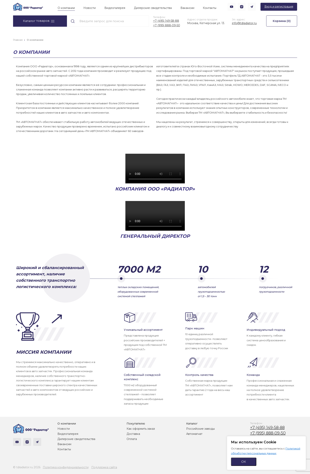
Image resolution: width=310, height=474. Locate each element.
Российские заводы (200, 428)
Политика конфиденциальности (66, 467)
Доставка (133, 434)
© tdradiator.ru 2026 (26, 467)
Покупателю (136, 423)
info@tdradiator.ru (244, 23)
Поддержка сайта (104, 467)
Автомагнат (194, 434)
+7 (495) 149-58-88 (166, 21)
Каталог (191, 423)
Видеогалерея (114, 8)
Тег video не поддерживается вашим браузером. (155, 168)
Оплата (132, 439)
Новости (89, 8)
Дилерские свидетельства (153, 8)
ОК (243, 462)
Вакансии (187, 8)
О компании (66, 8)
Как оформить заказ (141, 428)
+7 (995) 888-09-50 (166, 25)
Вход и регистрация (278, 6)
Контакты (209, 8)
